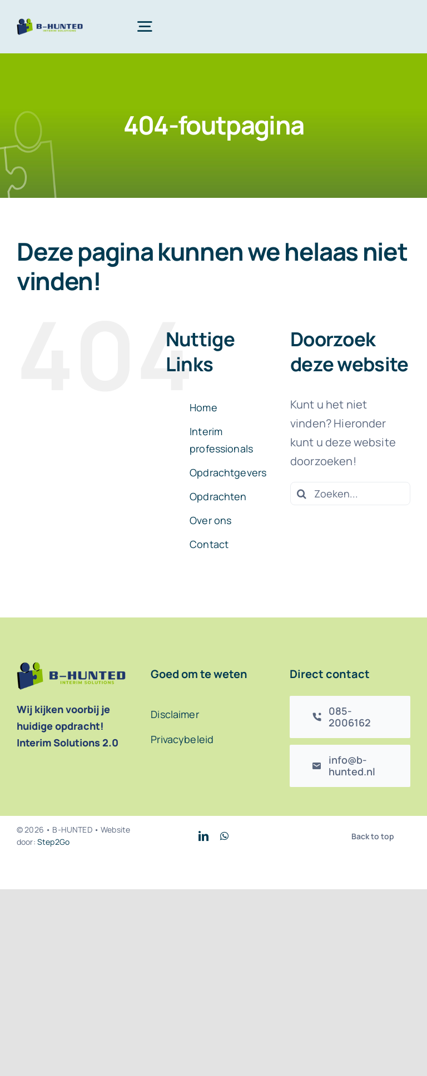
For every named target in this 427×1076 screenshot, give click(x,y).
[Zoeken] (302, 493)
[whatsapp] (224, 836)
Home (203, 407)
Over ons (210, 520)
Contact (209, 544)
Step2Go (53, 841)
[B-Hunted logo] (50, 23)
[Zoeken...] (350, 493)
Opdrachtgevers (228, 472)
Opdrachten (218, 496)
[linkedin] (203, 836)
